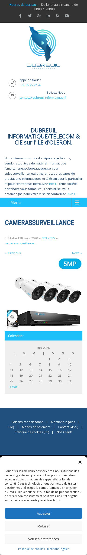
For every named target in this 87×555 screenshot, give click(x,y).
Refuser (43, 526)
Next (77, 253)
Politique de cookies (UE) (32, 432)
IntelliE (53, 184)
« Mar (13, 387)
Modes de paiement (36, 427)
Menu (15, 202)
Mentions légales (58, 549)
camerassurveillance (19, 243)
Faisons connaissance (27, 422)
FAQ (11, 427)
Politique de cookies (31, 549)
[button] (80, 462)
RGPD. (71, 194)
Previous (13, 253)
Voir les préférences (43, 539)
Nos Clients (65, 432)
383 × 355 (48, 238)
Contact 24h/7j (68, 427)
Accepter (43, 513)
